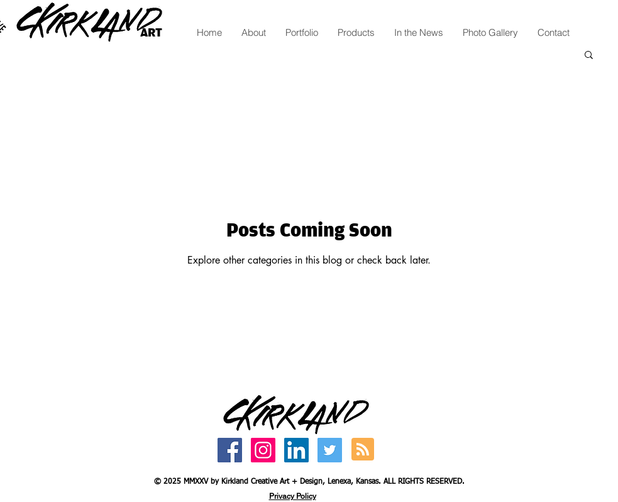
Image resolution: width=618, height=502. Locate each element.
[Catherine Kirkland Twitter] (329, 450)
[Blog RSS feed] (362, 450)
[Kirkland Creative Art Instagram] (263, 450)
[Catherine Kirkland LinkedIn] (296, 450)
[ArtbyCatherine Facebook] (230, 450)
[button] (589, 55)
